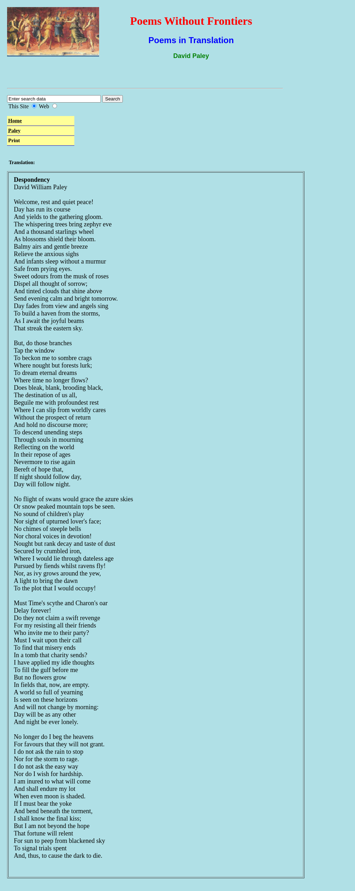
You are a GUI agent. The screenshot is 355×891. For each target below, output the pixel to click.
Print (14, 140)
